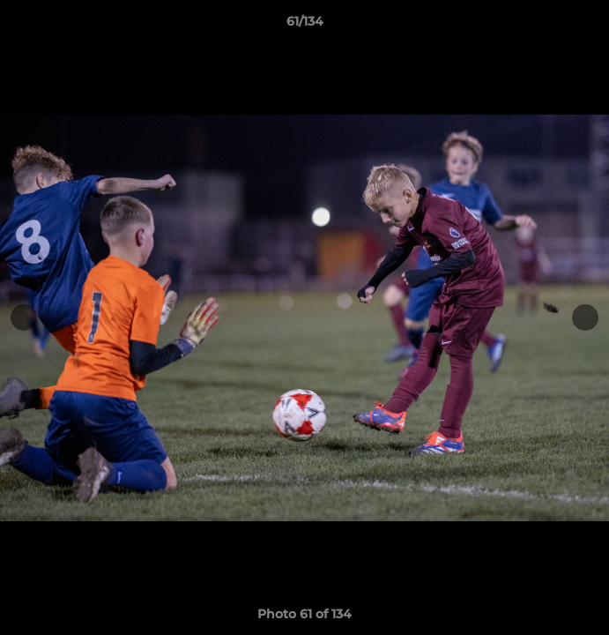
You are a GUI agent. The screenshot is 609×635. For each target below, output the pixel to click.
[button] (587, 26)
